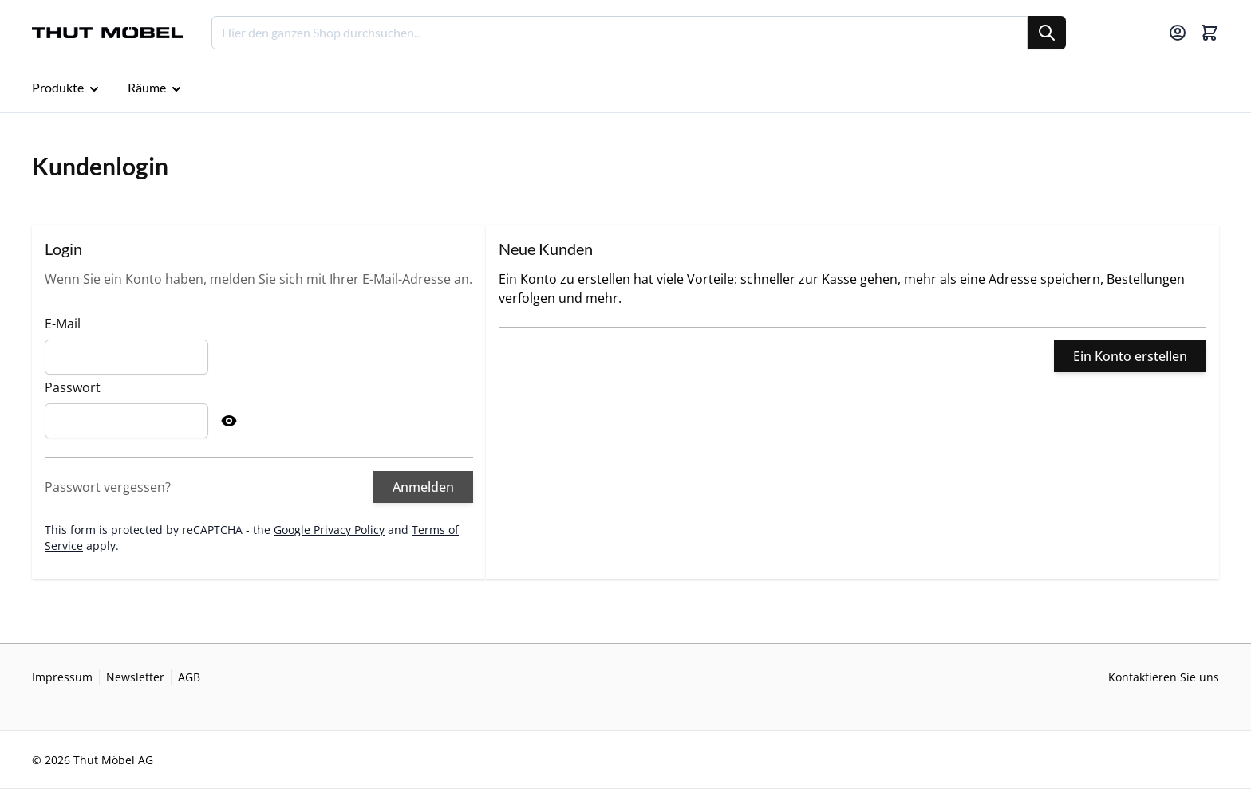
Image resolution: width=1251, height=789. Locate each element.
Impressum (62, 677)
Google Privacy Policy (329, 529)
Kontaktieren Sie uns (1163, 677)
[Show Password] (229, 420)
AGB (189, 677)
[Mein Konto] (1177, 32)
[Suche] (1047, 32)
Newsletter (135, 677)
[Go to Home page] (107, 33)
